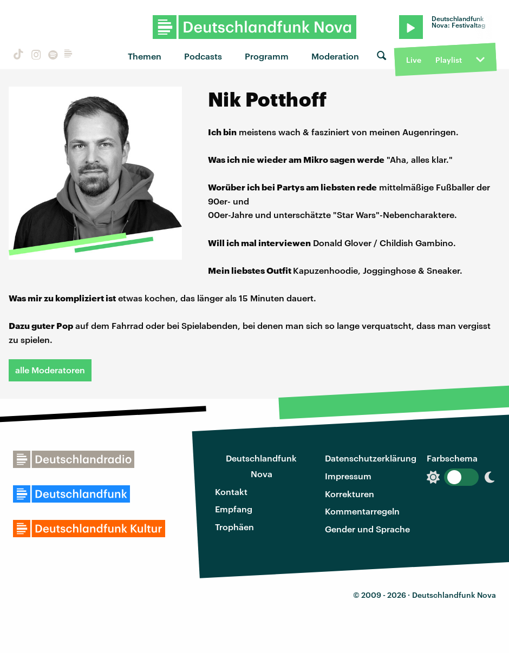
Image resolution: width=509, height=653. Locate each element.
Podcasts (203, 56)
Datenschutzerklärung (370, 458)
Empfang (233, 509)
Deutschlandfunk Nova (261, 466)
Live (413, 59)
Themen (144, 56)
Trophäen (234, 527)
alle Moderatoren (50, 370)
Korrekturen (349, 494)
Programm (267, 56)
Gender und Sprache (367, 529)
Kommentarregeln (362, 511)
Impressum (348, 476)
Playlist (448, 59)
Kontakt (231, 491)
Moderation (335, 56)
